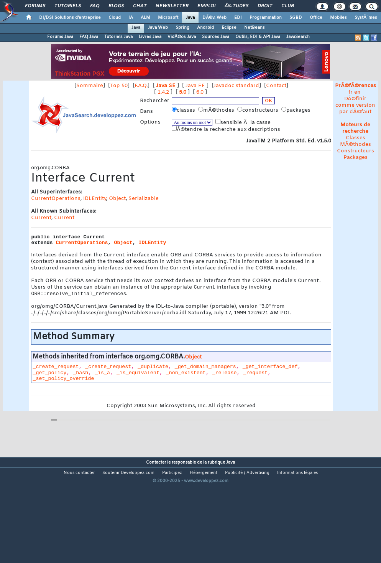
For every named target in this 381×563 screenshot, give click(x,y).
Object (117, 198)
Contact (276, 86)
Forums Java (60, 37)
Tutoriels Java (118, 37)
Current (41, 218)
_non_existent (186, 377)
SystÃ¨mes (366, 17)
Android (205, 27)
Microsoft (168, 17)
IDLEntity (94, 198)
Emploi (206, 6)
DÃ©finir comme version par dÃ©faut (355, 105)
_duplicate (153, 370)
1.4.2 (163, 92)
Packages (355, 157)
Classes (355, 138)
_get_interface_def (270, 370)
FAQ (94, 6)
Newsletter (172, 6)
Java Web (158, 27)
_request (255, 377)
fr (350, 92)
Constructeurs (355, 151)
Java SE (165, 86)
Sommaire (89, 86)
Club (287, 6)
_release (224, 377)
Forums (35, 6)
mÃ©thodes (217, 110)
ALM (145, 17)
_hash (80, 377)
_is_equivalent (138, 377)
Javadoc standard (236, 86)
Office (316, 17)
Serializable (143, 198)
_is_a (102, 377)
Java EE (195, 86)
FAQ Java (88, 37)
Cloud (114, 17)
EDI (238, 17)
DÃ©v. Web (214, 17)
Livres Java (150, 37)
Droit (265, 6)
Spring (182, 27)
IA (130, 17)
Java (190, 17)
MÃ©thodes (355, 144)
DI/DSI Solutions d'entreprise (70, 17)
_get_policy (49, 377)
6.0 (200, 92)
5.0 (182, 92)
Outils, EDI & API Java (257, 37)
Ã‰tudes (236, 6)
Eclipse (229, 27)
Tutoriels (68, 6)
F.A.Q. (141, 86)
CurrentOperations (55, 198)
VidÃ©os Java (182, 37)
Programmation (266, 17)
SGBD (295, 17)
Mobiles (338, 17)
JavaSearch (298, 37)
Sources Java (215, 37)
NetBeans (254, 27)
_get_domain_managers (205, 370)
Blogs (116, 6)
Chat (139, 6)
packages (296, 110)
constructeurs (258, 110)
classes (184, 110)
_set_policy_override (63, 382)
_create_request (56, 370)
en (357, 92)
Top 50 (119, 86)
